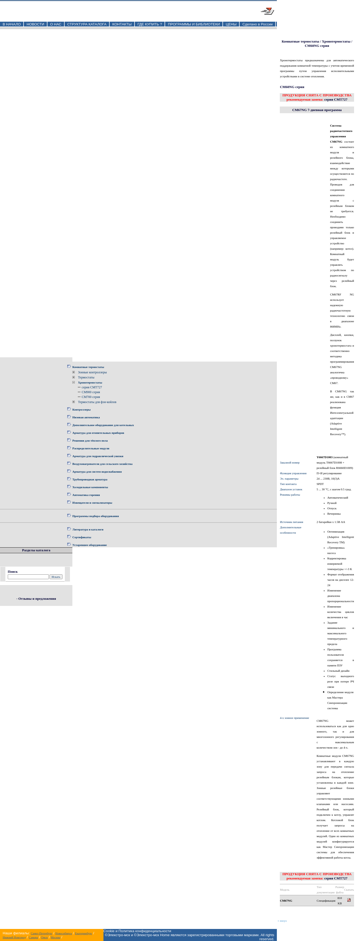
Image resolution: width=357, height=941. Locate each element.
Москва (55, 937)
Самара (33, 937)
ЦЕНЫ (231, 24)
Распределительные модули (90, 448)
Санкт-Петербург (41, 933)
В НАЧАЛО (12, 24)
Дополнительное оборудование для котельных (103, 425)
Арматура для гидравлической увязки (97, 456)
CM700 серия (91, 397)
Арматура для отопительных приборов (98, 432)
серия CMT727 (92, 387)
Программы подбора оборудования (95, 516)
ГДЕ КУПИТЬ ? (149, 24)
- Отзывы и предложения (36, 599)
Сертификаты (81, 537)
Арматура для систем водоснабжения (97, 471)
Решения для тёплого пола (90, 440)
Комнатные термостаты (88, 367)
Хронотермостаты (90, 382)
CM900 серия (91, 392)
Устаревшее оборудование (89, 545)
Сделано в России (257, 24)
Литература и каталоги (87, 529)
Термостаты (86, 377)
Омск (44, 937)
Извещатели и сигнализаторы (92, 502)
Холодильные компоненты (90, 487)
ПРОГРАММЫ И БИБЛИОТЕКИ (194, 24)
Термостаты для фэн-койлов (97, 402)
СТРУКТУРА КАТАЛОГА (86, 24)
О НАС (55, 24)
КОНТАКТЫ (122, 24)
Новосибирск (63, 933)
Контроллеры (81, 409)
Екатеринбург (83, 933)
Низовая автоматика (86, 417)
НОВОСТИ (35, 24)
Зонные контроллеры (92, 372)
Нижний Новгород (14, 937)
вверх (282, 920)
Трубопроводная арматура (89, 479)
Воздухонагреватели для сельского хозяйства (102, 463)
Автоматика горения (86, 494)
